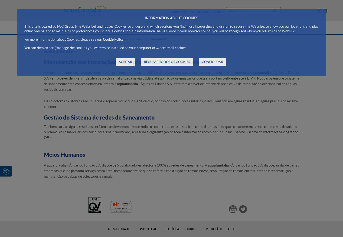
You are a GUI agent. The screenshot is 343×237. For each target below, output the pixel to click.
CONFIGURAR (212, 62)
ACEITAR (125, 62)
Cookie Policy (113, 39)
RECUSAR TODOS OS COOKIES (167, 62)
